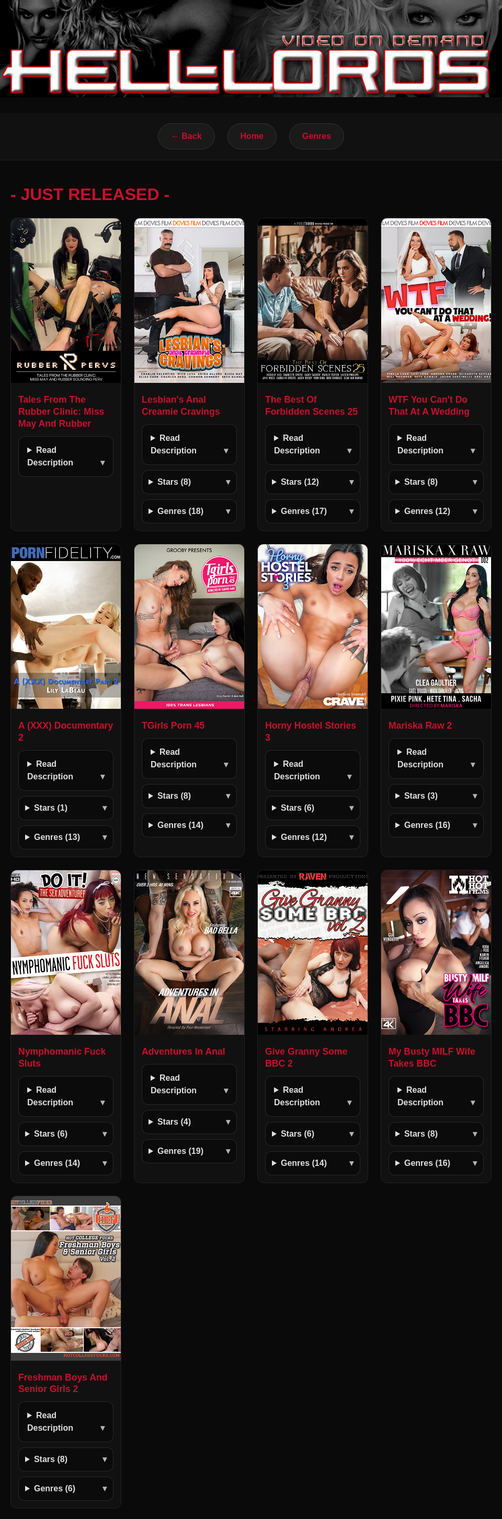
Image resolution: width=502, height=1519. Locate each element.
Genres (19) (180, 1151)
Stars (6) (297, 807)
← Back (186, 136)
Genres (316, 136)
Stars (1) (50, 807)
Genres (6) (54, 1488)
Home (252, 136)
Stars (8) (174, 481)
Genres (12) (427, 511)
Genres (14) (180, 825)
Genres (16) (427, 825)
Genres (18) (180, 511)
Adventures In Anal (183, 1051)
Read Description (50, 456)
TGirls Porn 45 (173, 725)
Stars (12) (300, 481)
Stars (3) (421, 795)
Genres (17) (304, 511)
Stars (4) (174, 1121)
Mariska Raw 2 (420, 725)
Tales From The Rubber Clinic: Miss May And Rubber (61, 411)
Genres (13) (57, 837)
